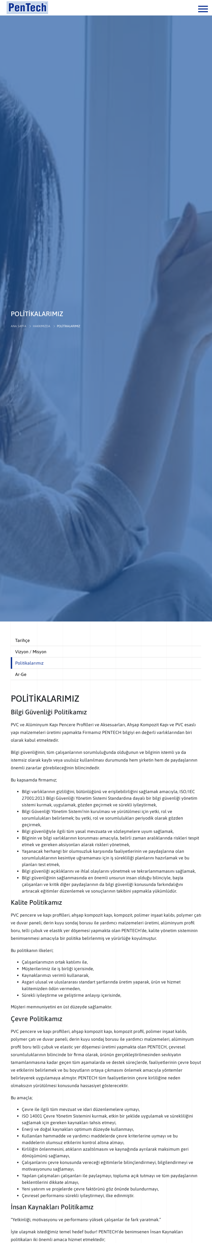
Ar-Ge (20, 674)
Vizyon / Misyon (30, 651)
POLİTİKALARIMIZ (68, 326)
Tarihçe (22, 640)
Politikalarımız (29, 662)
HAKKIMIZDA (41, 326)
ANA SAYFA (18, 326)
